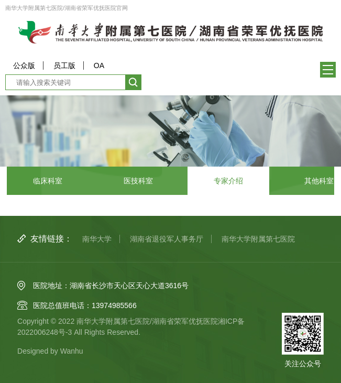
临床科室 (47, 181)
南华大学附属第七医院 (258, 239)
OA (99, 65)
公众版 (24, 65)
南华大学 (97, 239)
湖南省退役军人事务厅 (166, 239)
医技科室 (138, 181)
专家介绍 (228, 181)
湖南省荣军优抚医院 (185, 321)
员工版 (64, 65)
